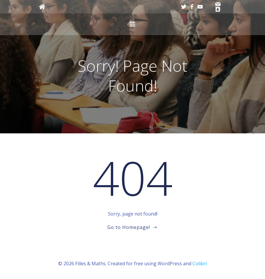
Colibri (199, 263)
